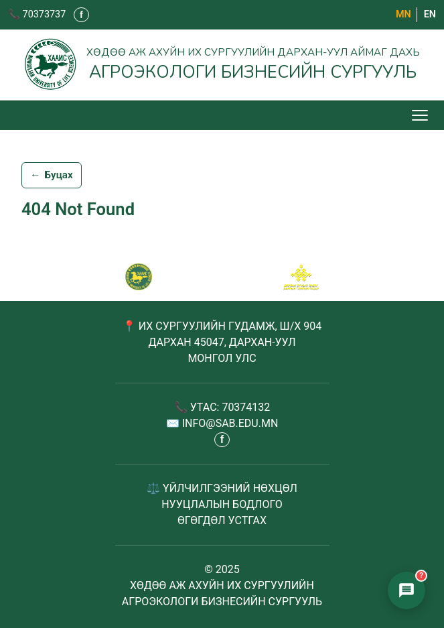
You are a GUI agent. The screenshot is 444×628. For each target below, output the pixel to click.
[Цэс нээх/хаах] (421, 115)
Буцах (51, 176)
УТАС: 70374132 (230, 407)
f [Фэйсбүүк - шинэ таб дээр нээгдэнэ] (81, 14)
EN (430, 14)
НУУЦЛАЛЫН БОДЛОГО (222, 504)
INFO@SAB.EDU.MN (230, 423)
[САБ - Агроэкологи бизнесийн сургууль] (138, 276)
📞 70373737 (37, 14)
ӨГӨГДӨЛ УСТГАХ (222, 520)
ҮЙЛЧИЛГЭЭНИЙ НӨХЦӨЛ (230, 488)
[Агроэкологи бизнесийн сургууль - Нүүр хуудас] (222, 64)
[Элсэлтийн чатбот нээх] (406, 590)
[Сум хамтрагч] (301, 276)
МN (403, 14)
